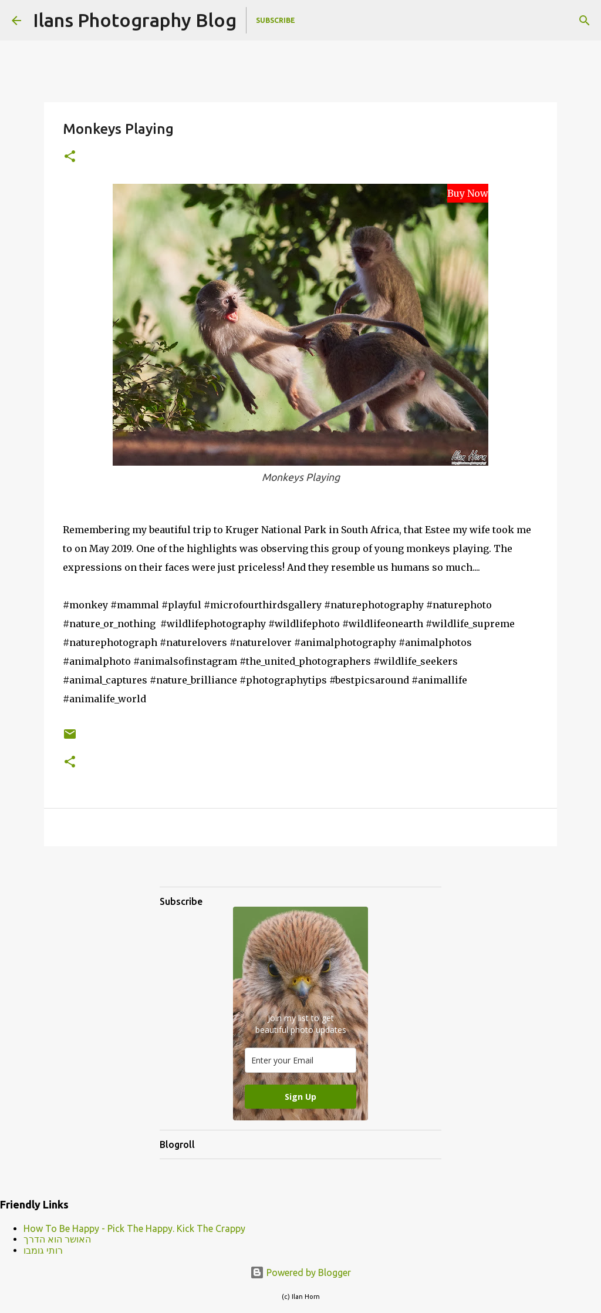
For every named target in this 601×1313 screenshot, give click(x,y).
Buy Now (467, 193)
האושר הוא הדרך (57, 1239)
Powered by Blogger (300, 1272)
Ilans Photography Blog (135, 20)
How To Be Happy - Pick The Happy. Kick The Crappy (134, 1228)
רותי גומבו (43, 1250)
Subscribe (275, 20)
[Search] (585, 20)
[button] (70, 157)
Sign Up (300, 1096)
